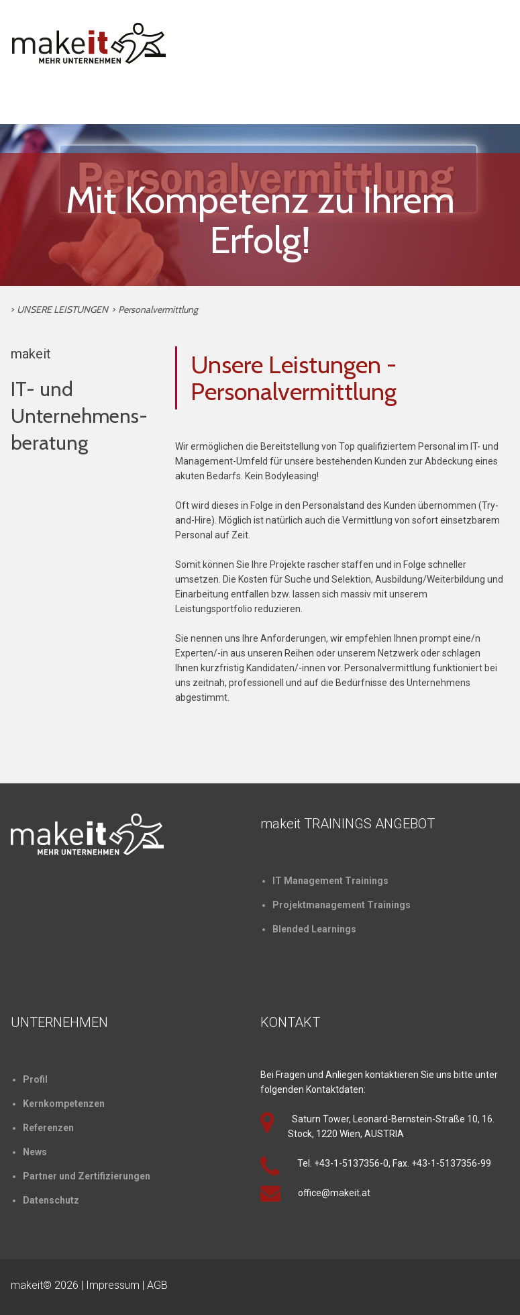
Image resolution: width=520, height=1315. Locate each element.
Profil (35, 1079)
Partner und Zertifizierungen (86, 1176)
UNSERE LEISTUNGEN (62, 309)
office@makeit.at (334, 1192)
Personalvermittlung (158, 309)
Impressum (113, 1285)
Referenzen (48, 1127)
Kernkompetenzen (64, 1103)
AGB (157, 1285)
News (35, 1152)
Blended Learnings (314, 929)
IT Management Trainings (330, 880)
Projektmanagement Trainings (341, 904)
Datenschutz (51, 1200)
